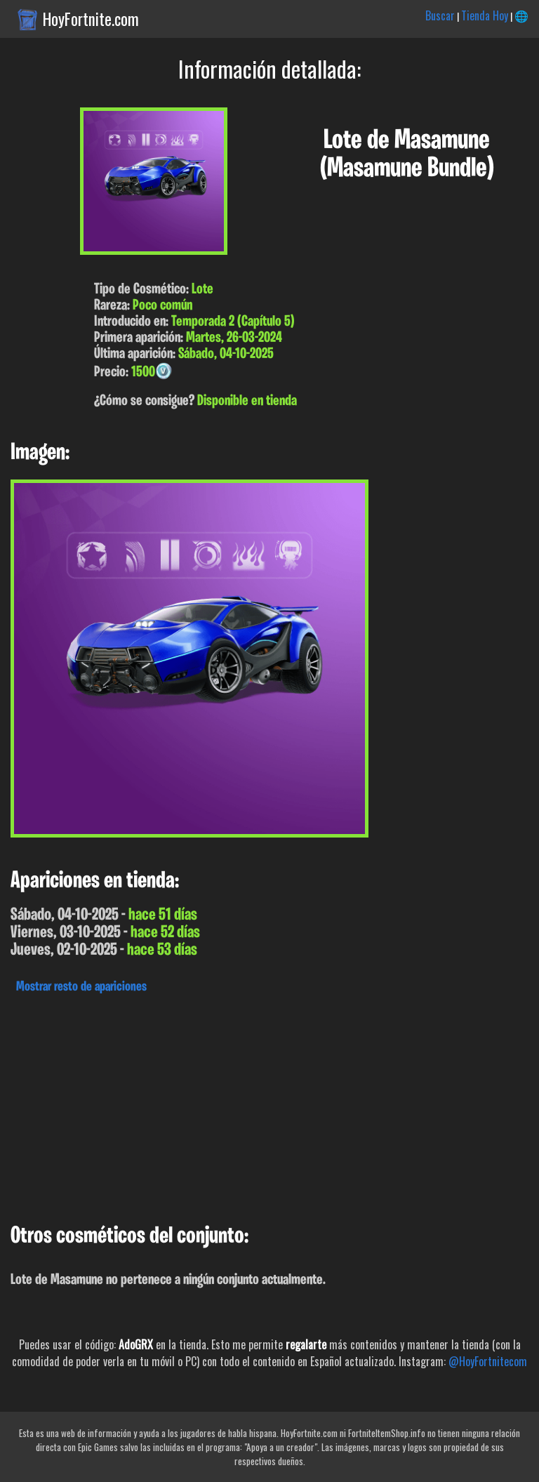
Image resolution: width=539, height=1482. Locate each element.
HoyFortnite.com (91, 19)
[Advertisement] (269, 1105)
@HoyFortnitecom (487, 1361)
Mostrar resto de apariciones (81, 987)
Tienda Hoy (484, 15)
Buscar (440, 15)
